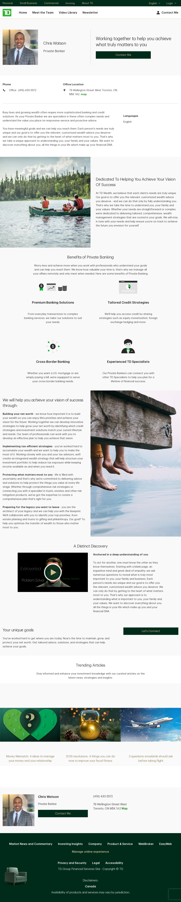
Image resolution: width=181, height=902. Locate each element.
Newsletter (90, 12)
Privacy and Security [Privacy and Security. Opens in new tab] (72, 863)
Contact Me (167, 12)
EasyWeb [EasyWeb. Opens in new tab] (165, 844)
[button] (53, 572)
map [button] (84, 94)
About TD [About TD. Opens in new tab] (87, 3)
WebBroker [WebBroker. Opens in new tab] (146, 844)
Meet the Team (43, 12)
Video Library (68, 12)
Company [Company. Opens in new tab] (95, 844)
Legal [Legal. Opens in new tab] (96, 863)
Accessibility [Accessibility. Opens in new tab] (114, 863)
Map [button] (125, 808)
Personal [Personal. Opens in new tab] (8, 3)
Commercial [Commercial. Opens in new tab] (51, 3)
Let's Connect (151, 631)
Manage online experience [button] (90, 851)
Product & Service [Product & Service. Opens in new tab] (120, 844)
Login (171, 3)
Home (23, 12)
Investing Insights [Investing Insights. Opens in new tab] (70, 844)
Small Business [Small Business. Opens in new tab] (28, 3)
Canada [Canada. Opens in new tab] (90, 886)
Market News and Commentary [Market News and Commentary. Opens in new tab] (30, 844)
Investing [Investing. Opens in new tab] (70, 3)
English (154, 3)
